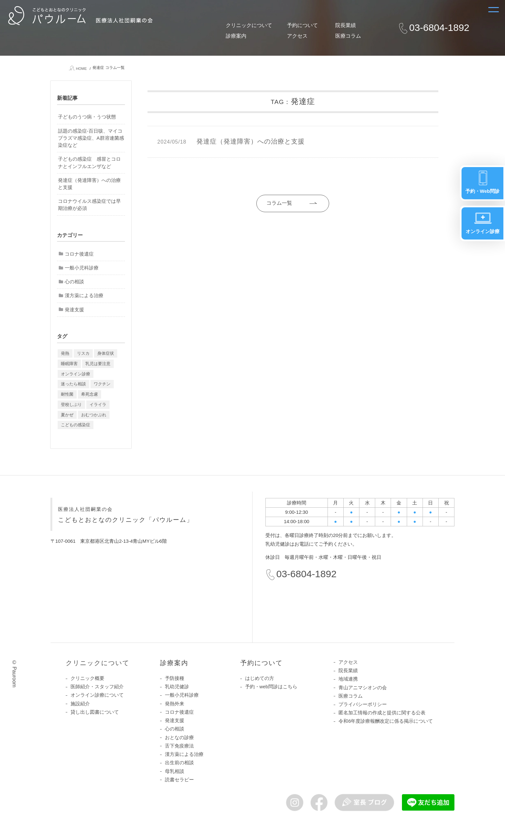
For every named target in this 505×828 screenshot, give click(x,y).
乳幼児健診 (177, 686)
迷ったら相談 (73, 383)
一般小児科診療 (82, 267)
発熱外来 (174, 703)
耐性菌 (67, 394)
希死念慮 (89, 394)
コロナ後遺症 (79, 254)
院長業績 (345, 25)
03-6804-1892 (439, 27)
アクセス (297, 36)
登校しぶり (71, 404)
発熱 (65, 353)
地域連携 (348, 679)
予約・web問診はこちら (271, 686)
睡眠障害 (69, 363)
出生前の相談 (179, 762)
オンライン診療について (97, 695)
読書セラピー (179, 779)
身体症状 (105, 353)
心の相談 (74, 281)
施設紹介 (80, 703)
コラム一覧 (277, 203)
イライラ (98, 404)
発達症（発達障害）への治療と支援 (89, 184)
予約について (302, 25)
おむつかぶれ (93, 414)
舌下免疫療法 (179, 745)
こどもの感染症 (75, 425)
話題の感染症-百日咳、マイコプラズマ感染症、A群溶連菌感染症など (91, 138)
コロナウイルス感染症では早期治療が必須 (89, 205)
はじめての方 (259, 678)
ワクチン (102, 383)
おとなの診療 (179, 737)
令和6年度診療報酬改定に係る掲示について (385, 721)
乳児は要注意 (97, 363)
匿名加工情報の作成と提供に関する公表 (381, 712)
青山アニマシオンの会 (362, 687)
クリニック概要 (87, 678)
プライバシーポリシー (362, 704)
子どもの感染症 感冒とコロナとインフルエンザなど (89, 162)
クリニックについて (249, 25)
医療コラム (348, 36)
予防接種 (174, 678)
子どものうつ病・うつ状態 (87, 116)
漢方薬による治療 (84, 295)
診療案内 (236, 36)
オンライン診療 (75, 374)
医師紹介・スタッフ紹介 (97, 686)
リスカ (83, 353)
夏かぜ (67, 414)
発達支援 (74, 309)
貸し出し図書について (95, 712)
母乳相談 (174, 771)
